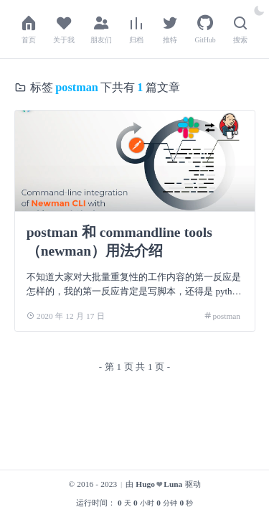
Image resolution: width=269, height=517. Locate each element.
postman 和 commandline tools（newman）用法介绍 (119, 241)
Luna (173, 484)
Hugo (145, 484)
